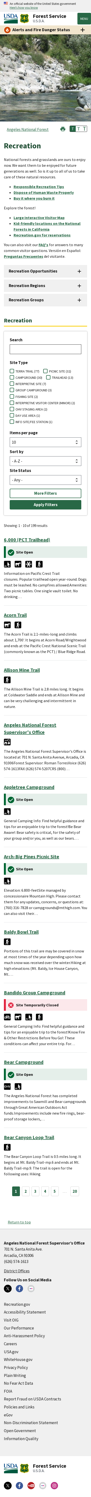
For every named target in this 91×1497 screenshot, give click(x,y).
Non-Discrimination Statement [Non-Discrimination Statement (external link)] (31, 1422)
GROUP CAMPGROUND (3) (34, 390)
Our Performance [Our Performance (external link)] (19, 1328)
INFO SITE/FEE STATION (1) (34, 422)
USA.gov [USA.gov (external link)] (11, 1351)
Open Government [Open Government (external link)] (20, 1430)
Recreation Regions (27, 285)
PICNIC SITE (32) (60, 371)
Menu (84, 18)
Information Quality (21, 1438)
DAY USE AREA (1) (28, 415)
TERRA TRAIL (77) (27, 371)
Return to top (19, 1222)
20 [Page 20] (75, 1191)
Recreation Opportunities (33, 271)
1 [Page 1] (16, 1191)
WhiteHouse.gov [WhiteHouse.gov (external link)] (18, 1359)
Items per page (24, 432)
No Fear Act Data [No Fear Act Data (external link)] (18, 1383)
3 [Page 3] (35, 1191)
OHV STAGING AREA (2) (31, 409)
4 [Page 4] (45, 1191)
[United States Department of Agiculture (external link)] (12, 18)
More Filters (45, 493)
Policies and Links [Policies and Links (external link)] (19, 1407)
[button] (63, 128)
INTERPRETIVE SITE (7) (31, 384)
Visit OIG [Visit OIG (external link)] (11, 1320)
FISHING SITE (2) (27, 397)
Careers (10, 1343)
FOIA (8, 1391)
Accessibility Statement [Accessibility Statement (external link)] (25, 1312)
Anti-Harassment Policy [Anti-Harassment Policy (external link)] (24, 1335)
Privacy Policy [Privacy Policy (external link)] (16, 1367)
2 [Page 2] (26, 1191)
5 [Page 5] (55, 1191)
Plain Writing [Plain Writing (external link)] (15, 1375)
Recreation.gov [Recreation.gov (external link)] (17, 1304)
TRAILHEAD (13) (62, 377)
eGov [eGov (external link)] (8, 1415)
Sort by (17, 451)
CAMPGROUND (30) (29, 377)
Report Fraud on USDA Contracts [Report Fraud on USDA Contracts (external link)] (32, 1399)
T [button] (73, 128)
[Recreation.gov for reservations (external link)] (44, 235)
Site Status (20, 470)
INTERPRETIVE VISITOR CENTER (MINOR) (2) (45, 403)
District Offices (17, 1271)
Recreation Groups (26, 300)
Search (16, 339)
